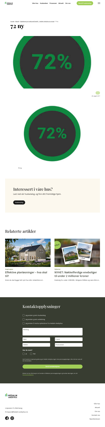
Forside (12, 21)
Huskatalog (19, 202)
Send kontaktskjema (52, 366)
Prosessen (53, 6)
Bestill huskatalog (84, 6)
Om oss (68, 6)
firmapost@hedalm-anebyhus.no (16, 412)
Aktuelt (61, 6)
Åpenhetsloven (95, 419)
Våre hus (35, 6)
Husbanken (44, 6)
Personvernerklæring (28, 375)
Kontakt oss (96, 415)
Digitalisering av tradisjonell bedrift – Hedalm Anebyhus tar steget (37, 21)
